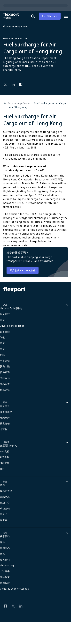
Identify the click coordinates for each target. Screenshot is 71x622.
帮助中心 (5, 502)
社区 (2, 468)
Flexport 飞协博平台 (11, 308)
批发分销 (5, 423)
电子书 (3, 514)
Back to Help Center (19, 103)
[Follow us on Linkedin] (13, 84)
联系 (2, 553)
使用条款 (5, 582)
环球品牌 (5, 417)
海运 (2, 320)
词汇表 (3, 520)
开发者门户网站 (8, 445)
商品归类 (5, 383)
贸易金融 (5, 366)
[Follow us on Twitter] (5, 84)
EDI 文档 (4, 463)
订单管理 (5, 331)
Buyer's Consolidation (12, 325)
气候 (2, 337)
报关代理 (5, 314)
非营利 (3, 429)
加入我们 (5, 559)
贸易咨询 (5, 372)
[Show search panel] (33, 16)
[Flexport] (11, 16)
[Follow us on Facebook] (21, 84)
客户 (2, 542)
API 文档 (4, 451)
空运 (2, 349)
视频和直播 (6, 491)
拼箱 (2, 354)
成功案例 (5, 508)
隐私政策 (5, 577)
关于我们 (5, 536)
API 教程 (4, 457)
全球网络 (5, 571)
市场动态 (5, 496)
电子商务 (5, 405)
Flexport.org (7, 565)
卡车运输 (5, 360)
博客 (2, 485)
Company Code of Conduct (15, 588)
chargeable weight (15, 158)
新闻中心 (5, 548)
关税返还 (5, 378)
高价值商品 (6, 411)
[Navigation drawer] (66, 16)
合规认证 (5, 389)
